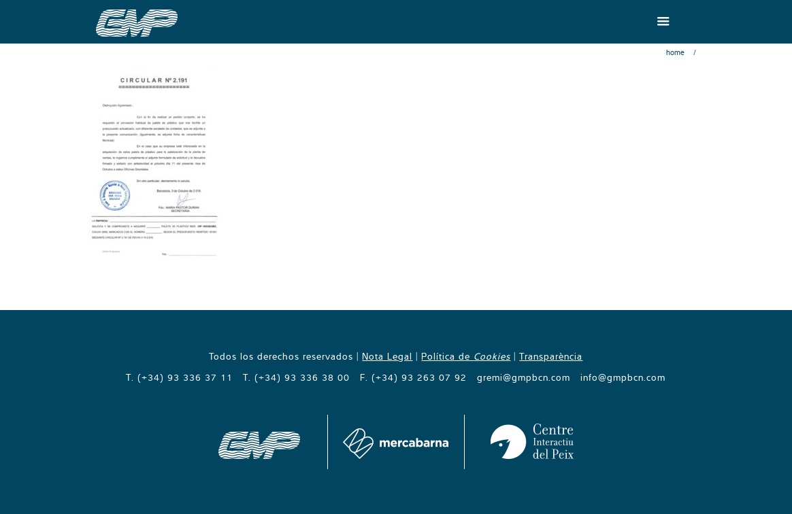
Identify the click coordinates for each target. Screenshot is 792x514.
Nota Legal (387, 356)
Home (675, 52)
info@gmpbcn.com (622, 377)
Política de (465, 356)
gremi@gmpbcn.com (523, 377)
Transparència (550, 356)
